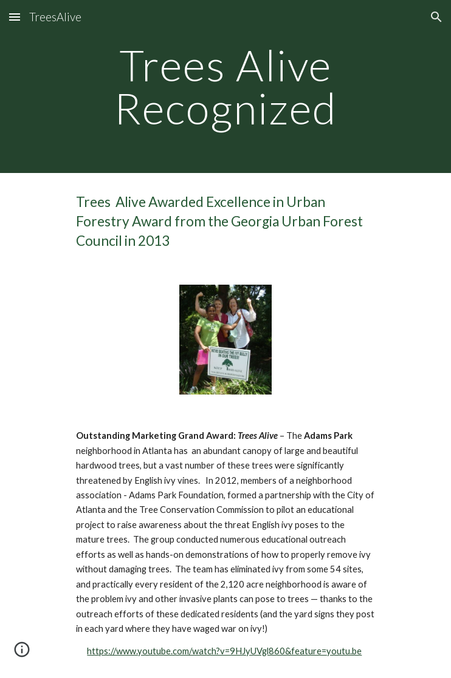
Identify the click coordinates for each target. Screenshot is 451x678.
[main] (225, 86)
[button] (14, 16)
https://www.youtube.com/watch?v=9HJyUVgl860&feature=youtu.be (224, 651)
